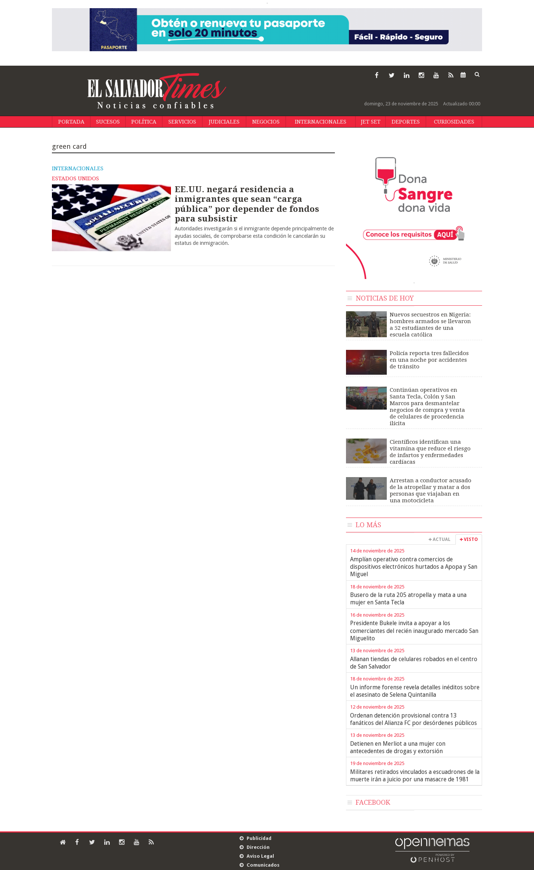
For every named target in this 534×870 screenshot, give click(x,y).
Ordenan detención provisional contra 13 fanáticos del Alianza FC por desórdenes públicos (413, 719)
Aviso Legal (260, 856)
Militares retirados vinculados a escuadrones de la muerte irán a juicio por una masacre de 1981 (414, 775)
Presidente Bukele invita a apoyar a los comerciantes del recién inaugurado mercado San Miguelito (414, 631)
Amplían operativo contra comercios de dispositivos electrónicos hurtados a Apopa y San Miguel (413, 567)
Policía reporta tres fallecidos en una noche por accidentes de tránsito (429, 360)
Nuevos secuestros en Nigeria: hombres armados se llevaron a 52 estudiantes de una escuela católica (430, 324)
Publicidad (259, 838)
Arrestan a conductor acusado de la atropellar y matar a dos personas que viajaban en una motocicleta (430, 490)
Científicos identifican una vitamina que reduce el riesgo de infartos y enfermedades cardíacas (430, 452)
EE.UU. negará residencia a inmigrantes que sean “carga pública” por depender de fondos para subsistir (247, 203)
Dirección (258, 847)
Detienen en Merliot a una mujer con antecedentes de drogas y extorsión (397, 747)
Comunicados (263, 865)
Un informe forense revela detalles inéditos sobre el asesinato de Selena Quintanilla (414, 691)
